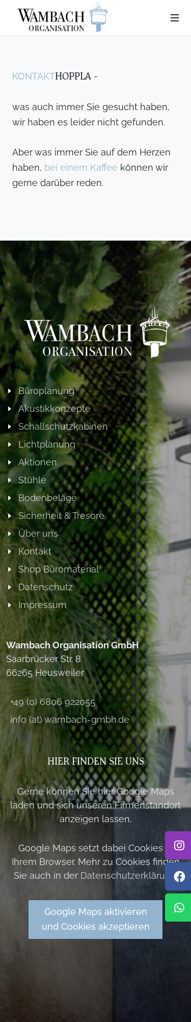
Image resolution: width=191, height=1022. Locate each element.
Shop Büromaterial (58, 569)
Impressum (42, 604)
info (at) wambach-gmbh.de (69, 719)
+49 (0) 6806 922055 (52, 701)
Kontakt (33, 76)
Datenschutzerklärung (128, 875)
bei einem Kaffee (81, 167)
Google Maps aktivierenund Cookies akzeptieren (96, 919)
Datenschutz (45, 587)
